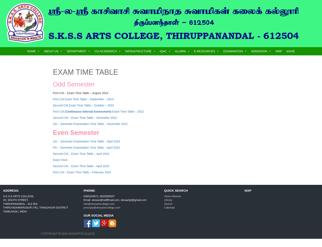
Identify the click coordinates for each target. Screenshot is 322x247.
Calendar (169, 207)
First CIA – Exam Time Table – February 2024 (82, 172)
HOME (31, 51)
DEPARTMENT (76, 51)
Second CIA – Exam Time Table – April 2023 (81, 166)
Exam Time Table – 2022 (127, 111)
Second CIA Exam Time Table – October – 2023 (83, 105)
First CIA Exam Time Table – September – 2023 (83, 99)
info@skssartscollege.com (99, 203)
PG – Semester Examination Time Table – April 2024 (86, 147)
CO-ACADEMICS (105, 51)
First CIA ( (81, 111)
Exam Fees (60, 160)
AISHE (290, 51)
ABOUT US (51, 51)
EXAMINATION (233, 51)
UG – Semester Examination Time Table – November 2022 (90, 124)
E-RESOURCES (204, 51)
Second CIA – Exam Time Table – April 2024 (81, 153)
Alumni (168, 203)
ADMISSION (259, 51)
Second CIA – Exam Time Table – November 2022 (85, 117)
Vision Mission (172, 196)
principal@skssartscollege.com (102, 207)
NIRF (278, 51)
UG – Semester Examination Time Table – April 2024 (86, 141)
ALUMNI (180, 51)
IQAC (163, 51)
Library (168, 200)
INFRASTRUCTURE (138, 51)
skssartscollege (82, 233)
